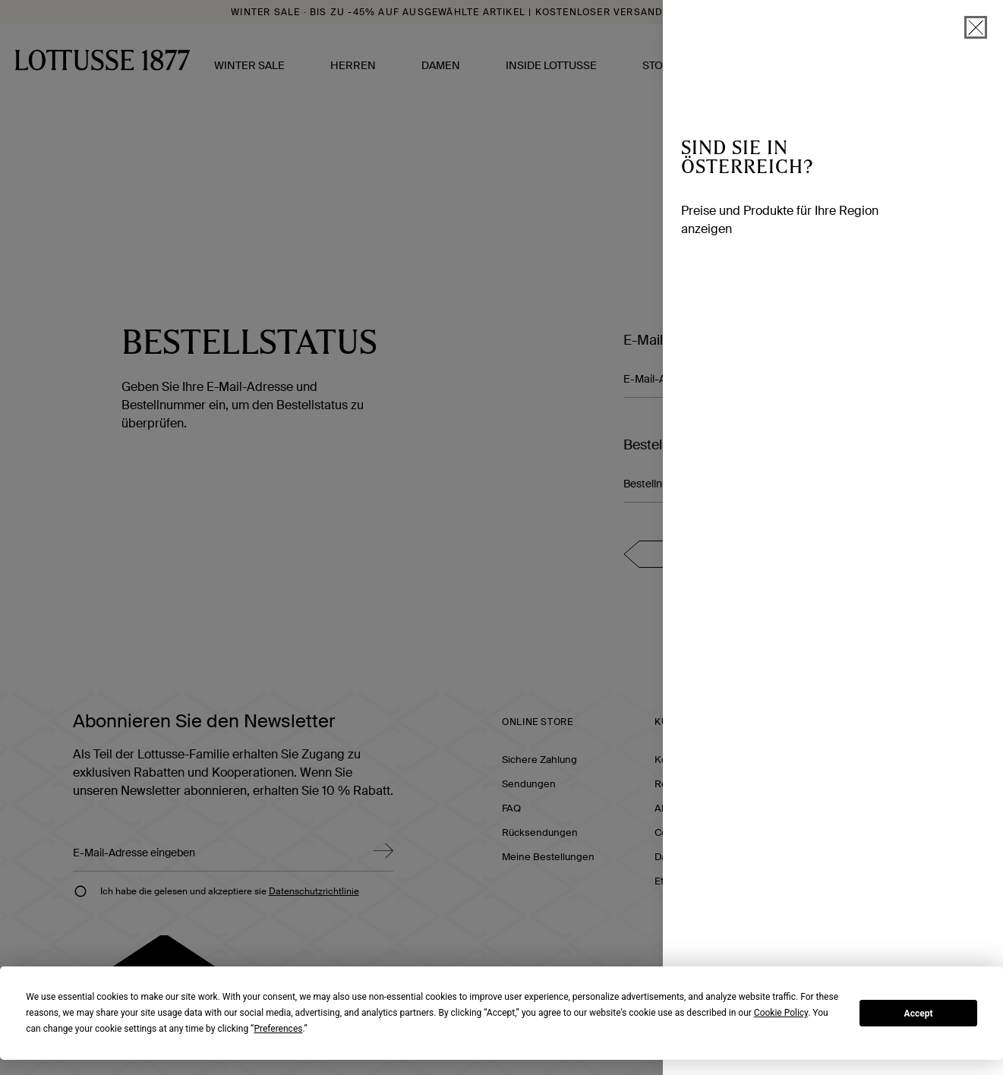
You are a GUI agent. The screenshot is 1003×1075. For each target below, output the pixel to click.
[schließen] (976, 27)
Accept (918, 1013)
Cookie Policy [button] (781, 1012)
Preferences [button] (278, 1028)
